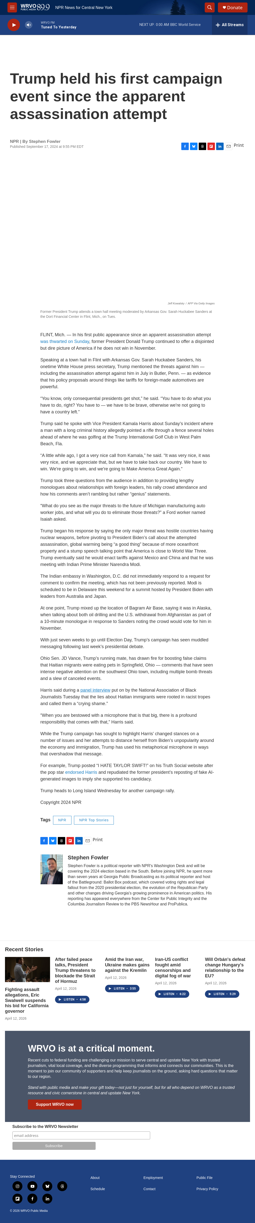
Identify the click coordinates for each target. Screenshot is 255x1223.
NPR (62, 820)
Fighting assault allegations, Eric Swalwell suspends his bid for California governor (27, 1000)
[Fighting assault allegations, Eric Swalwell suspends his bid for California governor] (27, 969)
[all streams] (230, 25)
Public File (204, 1178)
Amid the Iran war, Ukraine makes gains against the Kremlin (127, 965)
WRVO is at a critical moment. (91, 1048)
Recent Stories (24, 949)
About (95, 1178)
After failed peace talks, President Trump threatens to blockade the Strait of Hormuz (75, 970)
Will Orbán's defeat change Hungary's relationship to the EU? (225, 967)
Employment (153, 1178)
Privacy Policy (207, 1189)
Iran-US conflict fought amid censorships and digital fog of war (173, 967)
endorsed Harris (81, 772)
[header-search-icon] (210, 7)
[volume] (28, 25)
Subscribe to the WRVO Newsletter (45, 1126)
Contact (149, 1189)
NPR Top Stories (94, 820)
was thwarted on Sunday (64, 341)
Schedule (97, 1189)
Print (239, 145)
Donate (235, 7)
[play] (14, 25)
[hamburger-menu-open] (12, 7)
